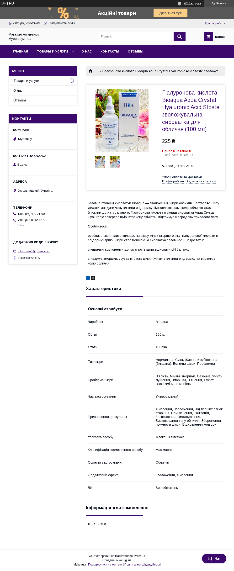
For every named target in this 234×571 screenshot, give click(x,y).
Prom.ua (139, 556)
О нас (86, 51)
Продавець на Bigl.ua (117, 560)
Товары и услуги (52, 51)
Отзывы (135, 51)
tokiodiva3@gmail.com (34, 251)
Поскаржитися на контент (105, 564)
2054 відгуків (192, 3)
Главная (20, 51)
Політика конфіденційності (142, 564)
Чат (214, 558)
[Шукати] (180, 36)
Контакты (110, 51)
